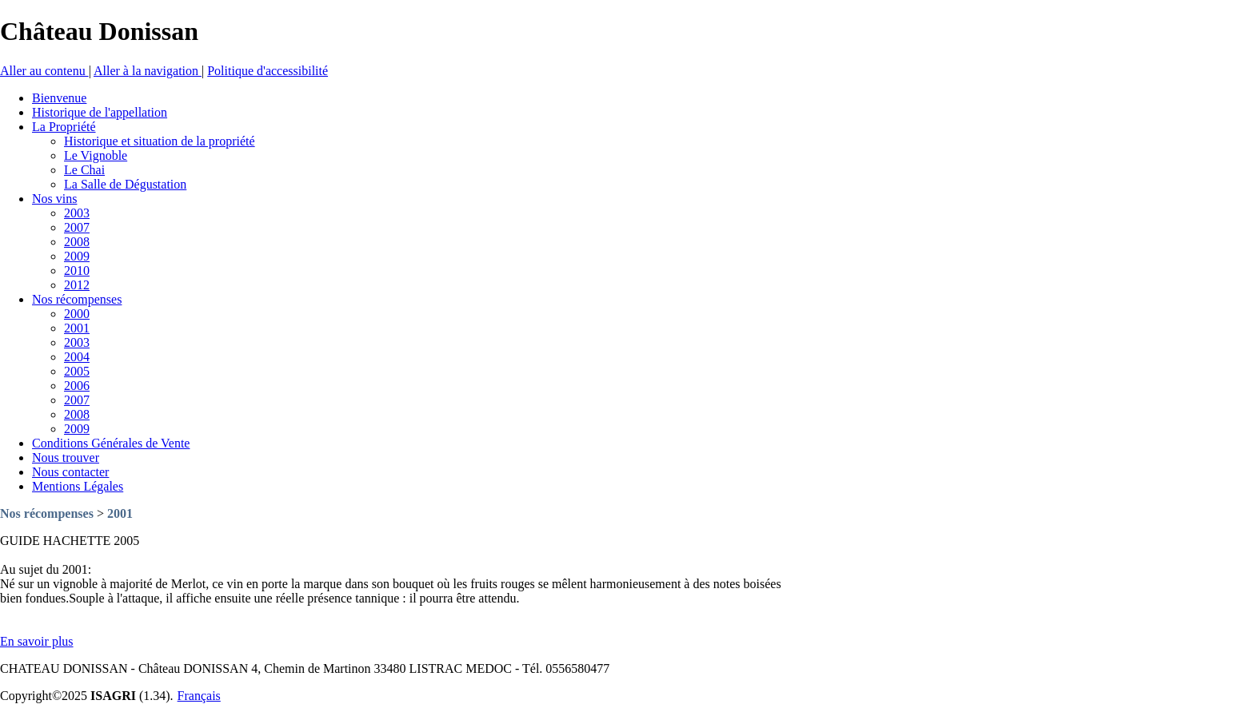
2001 (120, 513)
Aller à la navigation (148, 71)
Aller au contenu (44, 71)
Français (199, 695)
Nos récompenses (47, 513)
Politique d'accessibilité (267, 71)
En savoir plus (37, 641)
